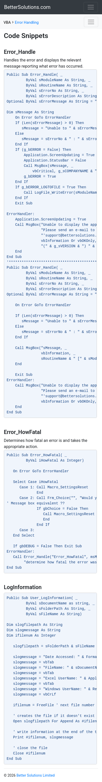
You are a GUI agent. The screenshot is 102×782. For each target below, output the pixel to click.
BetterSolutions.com (27, 7)
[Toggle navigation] (91, 7)
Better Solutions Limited (35, 775)
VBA (7, 22)
